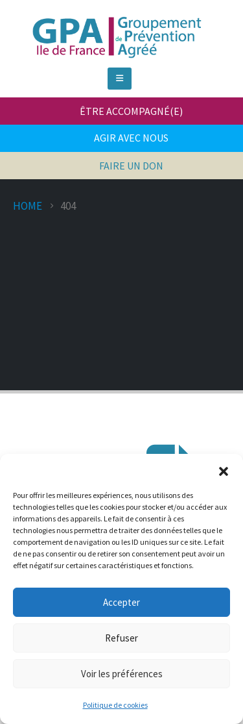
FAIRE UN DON (131, 165)
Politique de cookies (115, 705)
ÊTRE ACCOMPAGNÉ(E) (131, 111)
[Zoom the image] (115, 15)
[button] (223, 470)
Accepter (121, 602)
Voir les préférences (122, 674)
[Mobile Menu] (120, 79)
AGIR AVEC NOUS (131, 137)
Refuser (121, 638)
